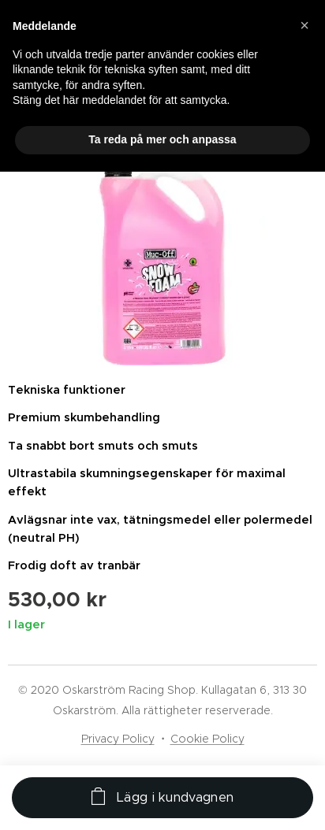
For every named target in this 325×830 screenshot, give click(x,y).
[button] (304, 25)
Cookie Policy (207, 739)
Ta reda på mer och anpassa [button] (162, 139)
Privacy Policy (118, 739)
